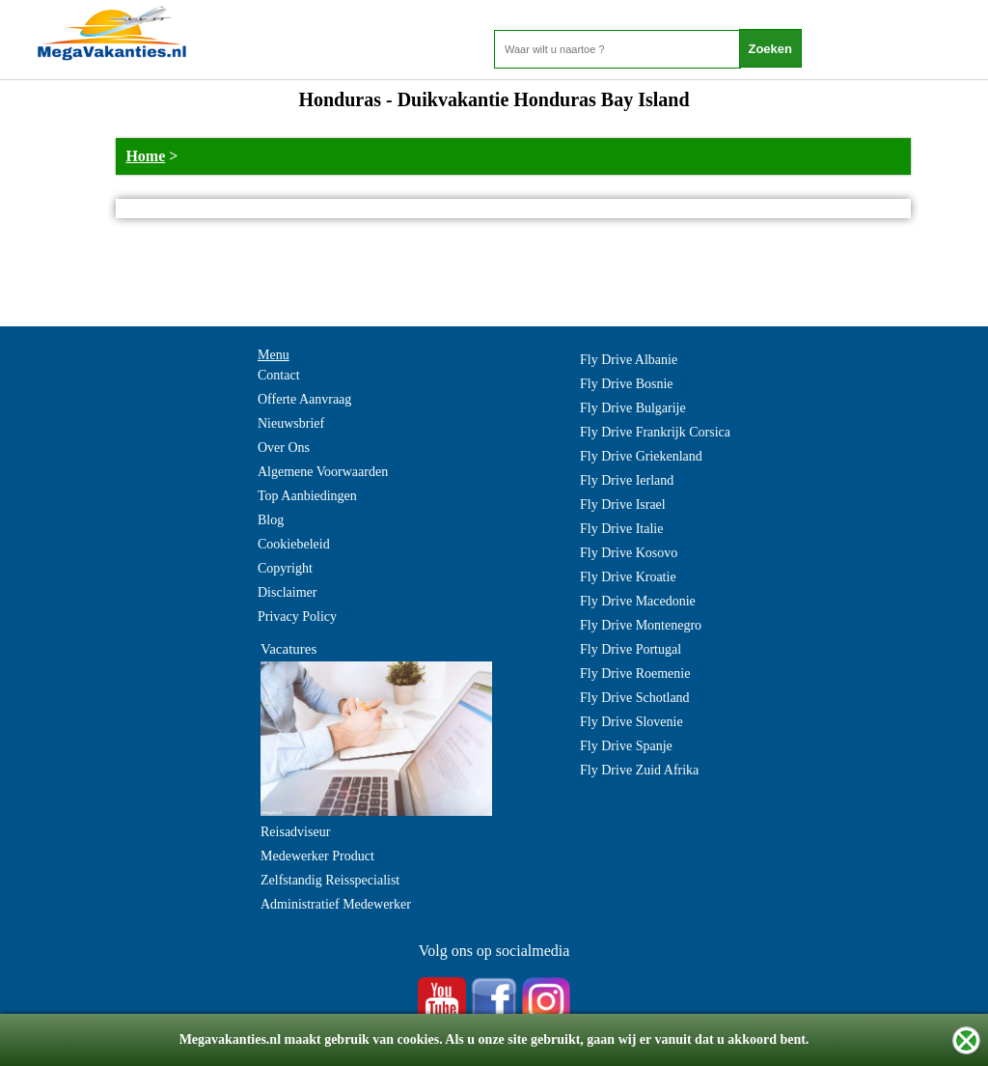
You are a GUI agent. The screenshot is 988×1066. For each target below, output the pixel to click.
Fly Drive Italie (621, 528)
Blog (271, 520)
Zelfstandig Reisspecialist (330, 880)
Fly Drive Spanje (626, 746)
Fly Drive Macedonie (638, 601)
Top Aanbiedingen (307, 496)
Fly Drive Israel (623, 504)
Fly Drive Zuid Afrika (639, 770)
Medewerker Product (317, 856)
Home (145, 156)
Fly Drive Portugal (630, 649)
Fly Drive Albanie (628, 359)
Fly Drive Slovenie (631, 722)
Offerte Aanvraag (304, 399)
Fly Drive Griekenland (641, 456)
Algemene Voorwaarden (323, 471)
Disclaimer (287, 592)
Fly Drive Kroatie (628, 577)
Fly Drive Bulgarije (633, 408)
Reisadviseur (295, 832)
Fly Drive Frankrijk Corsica (655, 432)
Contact (279, 375)
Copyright (285, 568)
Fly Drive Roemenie (635, 673)
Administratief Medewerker (336, 904)
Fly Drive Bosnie (626, 384)
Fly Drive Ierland (626, 480)
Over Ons (284, 447)
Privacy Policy (297, 616)
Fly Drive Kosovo (628, 553)
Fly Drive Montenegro (640, 625)
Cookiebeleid (294, 544)
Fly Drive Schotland (635, 697)
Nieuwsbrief (291, 423)
